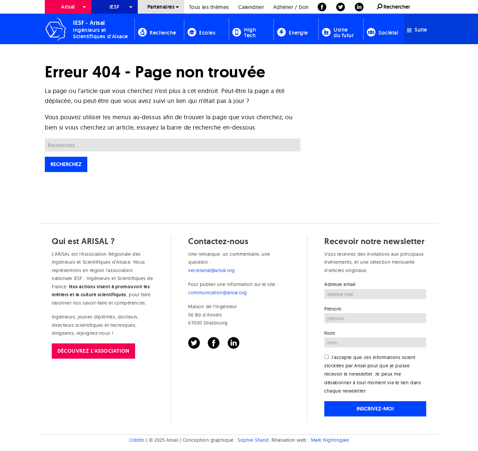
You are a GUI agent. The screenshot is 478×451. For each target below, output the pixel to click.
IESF (115, 6)
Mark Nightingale (330, 440)
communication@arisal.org (217, 293)
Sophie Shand (253, 440)
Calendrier (251, 7)
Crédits (137, 440)
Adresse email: (340, 284)
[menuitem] (68, 7)
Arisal (68, 6)
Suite (417, 29)
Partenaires (161, 6)
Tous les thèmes (209, 7)
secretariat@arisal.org (211, 270)
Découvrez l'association (93, 350)
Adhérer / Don (291, 7)
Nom (329, 333)
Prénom (332, 309)
